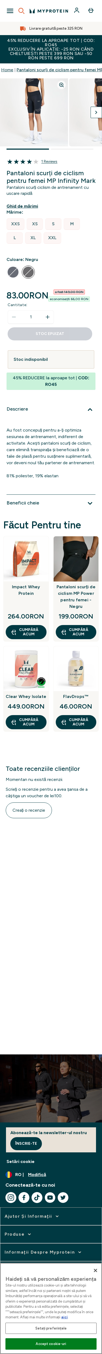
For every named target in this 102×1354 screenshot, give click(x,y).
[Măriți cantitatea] (48, 317)
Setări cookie (21, 1161)
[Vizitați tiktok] (37, 1197)
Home (7, 69)
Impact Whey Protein (26, 590)
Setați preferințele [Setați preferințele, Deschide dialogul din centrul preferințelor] (51, 1328)
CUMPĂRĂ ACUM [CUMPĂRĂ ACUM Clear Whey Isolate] (24, 722)
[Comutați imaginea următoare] (96, 112)
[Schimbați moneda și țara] (51, 1174)
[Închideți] (95, 1270)
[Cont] (77, 11)
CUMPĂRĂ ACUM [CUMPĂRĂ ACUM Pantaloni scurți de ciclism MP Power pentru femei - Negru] (74, 631)
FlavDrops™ (76, 696)
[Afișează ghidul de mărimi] (23, 206)
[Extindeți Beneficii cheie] (51, 503)
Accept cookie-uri (51, 1344)
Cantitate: (17, 305)
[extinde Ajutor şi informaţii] (32, 1216)
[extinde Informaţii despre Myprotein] (43, 1252)
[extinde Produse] (18, 1234)
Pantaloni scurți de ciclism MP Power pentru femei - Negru (76, 596)
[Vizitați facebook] (23, 1197)
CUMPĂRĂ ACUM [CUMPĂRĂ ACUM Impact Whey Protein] (24, 631)
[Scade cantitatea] (14, 317)
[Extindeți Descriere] (51, 409)
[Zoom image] (61, 85)
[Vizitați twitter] (63, 1197)
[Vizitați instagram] (10, 1197)
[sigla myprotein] (49, 11)
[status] (31, 317)
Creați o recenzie (29, 810)
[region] (51, 1308)
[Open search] (21, 11)
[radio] (15, 224)
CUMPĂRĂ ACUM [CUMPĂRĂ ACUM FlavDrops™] (74, 722)
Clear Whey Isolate (26, 696)
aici (64, 1317)
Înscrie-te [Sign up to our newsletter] (26, 1143)
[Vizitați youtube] (50, 1197)
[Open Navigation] (10, 11)
